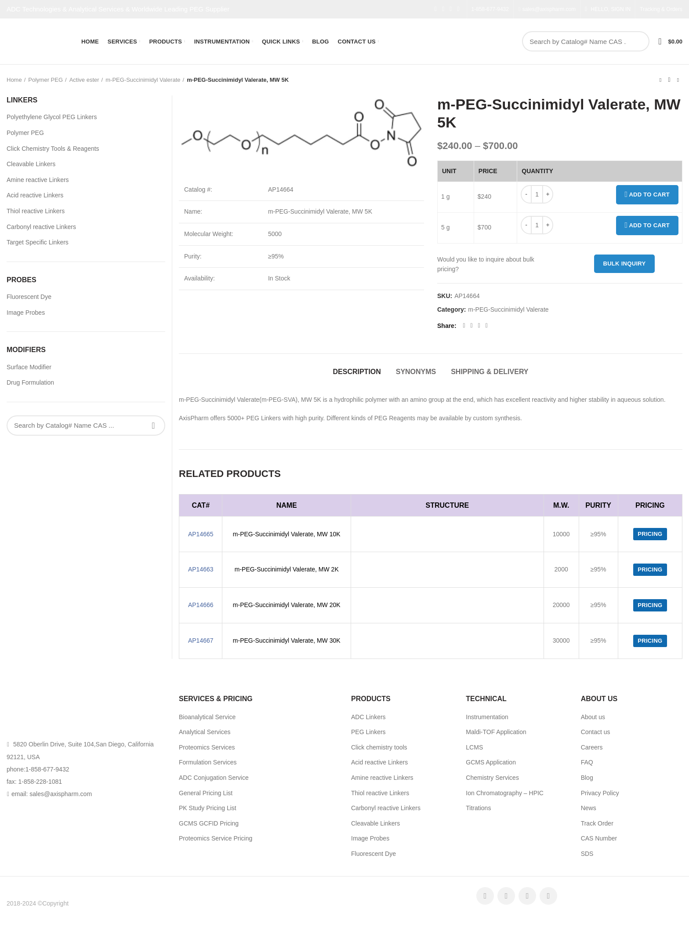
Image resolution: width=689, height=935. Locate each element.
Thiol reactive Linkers (36, 211)
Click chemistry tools (379, 747)
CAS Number (599, 838)
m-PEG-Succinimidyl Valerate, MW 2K (287, 569)
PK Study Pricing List (207, 807)
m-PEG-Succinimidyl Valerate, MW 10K (287, 534)
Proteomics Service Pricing (215, 838)
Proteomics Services (207, 747)
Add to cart (647, 194)
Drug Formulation (30, 382)
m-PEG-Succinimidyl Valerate (142, 79)
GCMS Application (491, 762)
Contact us (595, 731)
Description (357, 371)
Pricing (650, 534)
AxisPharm (85, 903)
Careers (592, 747)
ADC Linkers (368, 716)
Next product (678, 80)
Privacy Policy (600, 793)
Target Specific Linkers (38, 242)
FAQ (587, 762)
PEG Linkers (368, 731)
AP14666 (201, 604)
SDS (587, 853)
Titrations (478, 807)
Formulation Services (208, 762)
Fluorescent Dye (29, 296)
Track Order (597, 823)
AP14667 (201, 640)
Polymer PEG (45, 79)
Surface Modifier (29, 367)
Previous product (660, 80)
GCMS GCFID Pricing (209, 823)
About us (593, 716)
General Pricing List (205, 793)
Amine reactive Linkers (38, 179)
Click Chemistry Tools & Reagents (53, 148)
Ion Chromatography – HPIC (505, 793)
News (588, 807)
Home (14, 79)
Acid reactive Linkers (35, 195)
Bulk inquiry (624, 263)
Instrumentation (487, 716)
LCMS (474, 747)
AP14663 (201, 569)
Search (638, 41)
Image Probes (26, 312)
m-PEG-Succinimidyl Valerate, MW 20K (287, 604)
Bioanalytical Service (207, 716)
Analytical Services (205, 731)
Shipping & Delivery (489, 371)
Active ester (84, 79)
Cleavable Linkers (31, 163)
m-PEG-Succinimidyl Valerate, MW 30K (287, 640)
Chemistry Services (492, 777)
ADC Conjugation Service (214, 777)
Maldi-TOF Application (496, 731)
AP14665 (201, 534)
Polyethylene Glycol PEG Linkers (52, 116)
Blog (587, 777)
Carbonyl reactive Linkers (41, 226)
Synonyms (416, 371)
